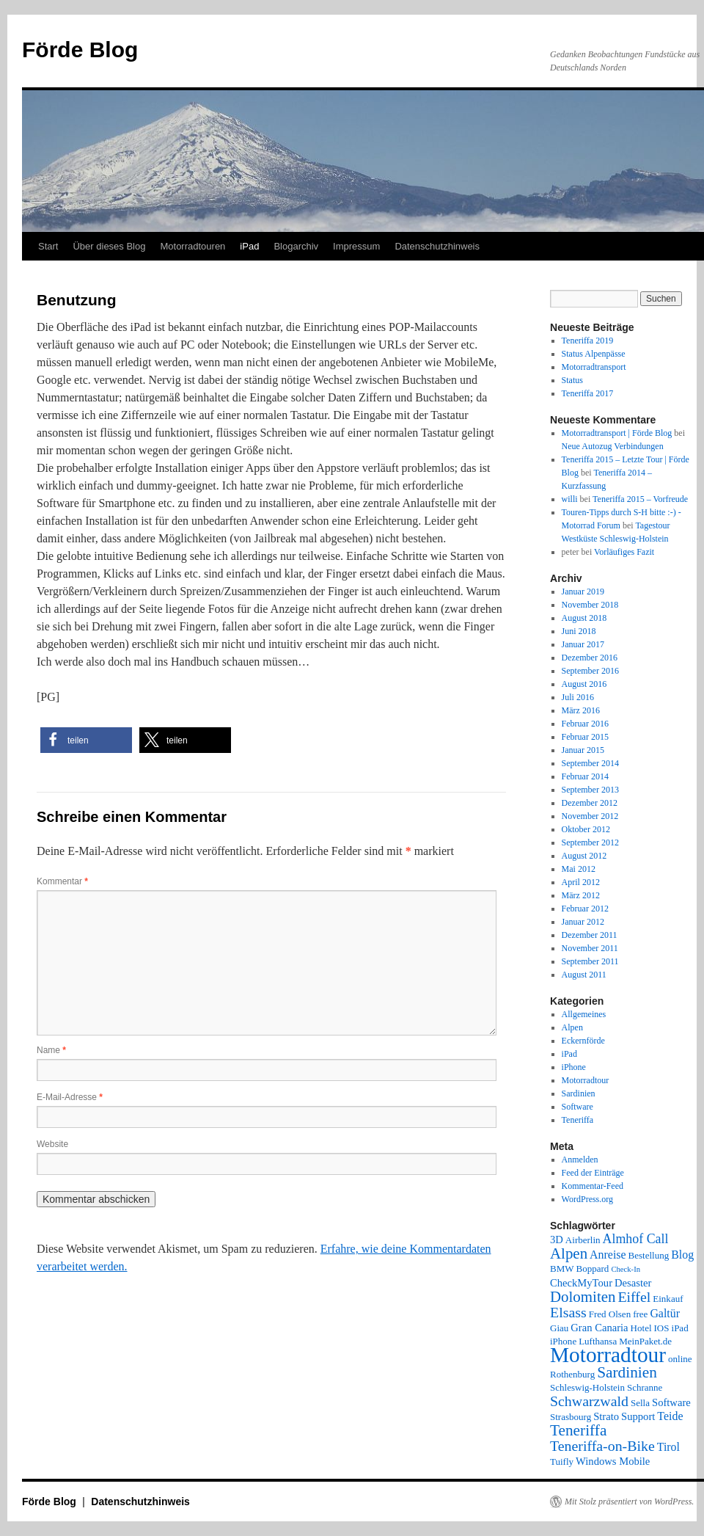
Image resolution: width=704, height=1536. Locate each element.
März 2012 (581, 895)
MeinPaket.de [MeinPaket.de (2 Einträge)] (645, 1341)
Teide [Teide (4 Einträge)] (670, 1416)
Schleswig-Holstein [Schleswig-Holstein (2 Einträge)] (587, 1387)
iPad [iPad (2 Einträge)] (680, 1327)
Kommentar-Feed (592, 1186)
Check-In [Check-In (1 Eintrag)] (625, 1269)
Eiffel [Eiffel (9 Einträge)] (633, 1297)
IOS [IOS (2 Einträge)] (662, 1327)
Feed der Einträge (593, 1173)
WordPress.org (587, 1199)
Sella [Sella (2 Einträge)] (640, 1402)
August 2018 (584, 618)
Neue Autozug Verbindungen (613, 446)
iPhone (574, 1067)
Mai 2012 (578, 869)
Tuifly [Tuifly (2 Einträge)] (561, 1461)
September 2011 (590, 961)
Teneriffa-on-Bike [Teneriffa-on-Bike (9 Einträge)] (602, 1446)
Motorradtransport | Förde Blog (617, 433)
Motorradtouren (192, 246)
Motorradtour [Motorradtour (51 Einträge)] (608, 1354)
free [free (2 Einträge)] (640, 1314)
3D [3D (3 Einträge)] (556, 1239)
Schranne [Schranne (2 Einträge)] (644, 1387)
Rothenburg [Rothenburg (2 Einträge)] (572, 1374)
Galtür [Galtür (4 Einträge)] (665, 1313)
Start (48, 246)
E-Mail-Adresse (70, 1097)
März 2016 (581, 710)
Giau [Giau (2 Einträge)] (559, 1327)
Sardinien (578, 1093)
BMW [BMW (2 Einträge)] (562, 1268)
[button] (86, 740)
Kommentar (62, 881)
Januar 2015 (583, 750)
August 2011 (584, 974)
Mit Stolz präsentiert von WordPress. (629, 1501)
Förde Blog (80, 49)
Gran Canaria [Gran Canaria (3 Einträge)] (599, 1327)
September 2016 (590, 671)
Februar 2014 (585, 776)
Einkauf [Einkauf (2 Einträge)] (668, 1298)
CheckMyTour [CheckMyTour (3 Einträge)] (581, 1283)
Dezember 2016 (589, 657)
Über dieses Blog (109, 246)
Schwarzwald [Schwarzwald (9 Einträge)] (589, 1401)
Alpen (572, 1027)
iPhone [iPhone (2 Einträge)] (563, 1341)
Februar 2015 (585, 737)
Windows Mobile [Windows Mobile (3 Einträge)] (613, 1461)
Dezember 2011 (589, 935)
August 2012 (584, 856)
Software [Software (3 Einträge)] (671, 1402)
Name (51, 1050)
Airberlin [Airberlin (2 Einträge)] (583, 1239)
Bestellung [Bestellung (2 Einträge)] (649, 1255)
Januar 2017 (583, 644)
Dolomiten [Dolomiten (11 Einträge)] (582, 1297)
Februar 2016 (585, 723)
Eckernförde (583, 1040)
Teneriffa (578, 1120)
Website (52, 1144)
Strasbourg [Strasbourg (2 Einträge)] (570, 1416)
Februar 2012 (585, 908)
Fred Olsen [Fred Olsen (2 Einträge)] (610, 1314)
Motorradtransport (594, 367)
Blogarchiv (296, 246)
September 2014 (590, 763)
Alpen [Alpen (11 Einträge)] (568, 1253)
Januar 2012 (583, 922)
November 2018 (590, 605)
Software (577, 1107)
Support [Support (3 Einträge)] (638, 1416)
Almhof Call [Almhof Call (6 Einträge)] (636, 1238)
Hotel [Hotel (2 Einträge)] (641, 1327)
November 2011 (590, 948)
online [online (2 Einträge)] (680, 1358)
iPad (249, 246)
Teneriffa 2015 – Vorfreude (640, 499)
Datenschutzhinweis (437, 246)
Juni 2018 (579, 631)
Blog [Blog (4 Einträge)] (682, 1254)
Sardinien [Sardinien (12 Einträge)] (627, 1372)
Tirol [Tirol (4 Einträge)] (668, 1447)
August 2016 (584, 684)
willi (570, 499)
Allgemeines (584, 1014)
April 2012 (581, 882)
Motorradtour (585, 1080)
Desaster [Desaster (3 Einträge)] (633, 1283)
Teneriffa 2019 (588, 340)
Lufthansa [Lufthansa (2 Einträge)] (598, 1341)
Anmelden (580, 1159)
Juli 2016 (578, 697)
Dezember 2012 (589, 803)
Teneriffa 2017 (588, 393)
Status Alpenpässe (594, 354)
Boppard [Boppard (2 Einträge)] (592, 1268)
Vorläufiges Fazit (624, 552)
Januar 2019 (583, 591)
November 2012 (590, 816)
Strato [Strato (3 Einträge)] (606, 1416)
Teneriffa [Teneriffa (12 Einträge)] (578, 1430)
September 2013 (590, 790)
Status (572, 380)
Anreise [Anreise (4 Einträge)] (608, 1254)
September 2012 (590, 842)
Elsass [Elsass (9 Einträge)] (568, 1312)
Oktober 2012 (586, 829)
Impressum (356, 246)
